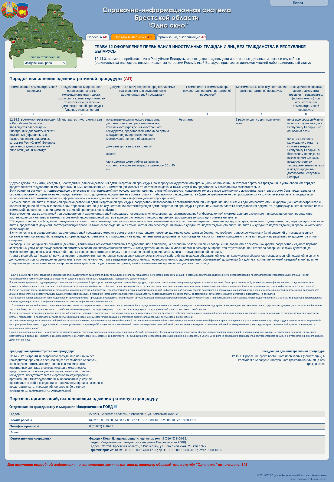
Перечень (97, 37)
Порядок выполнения (133, 37)
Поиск (298, 3)
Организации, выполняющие (182, 37)
